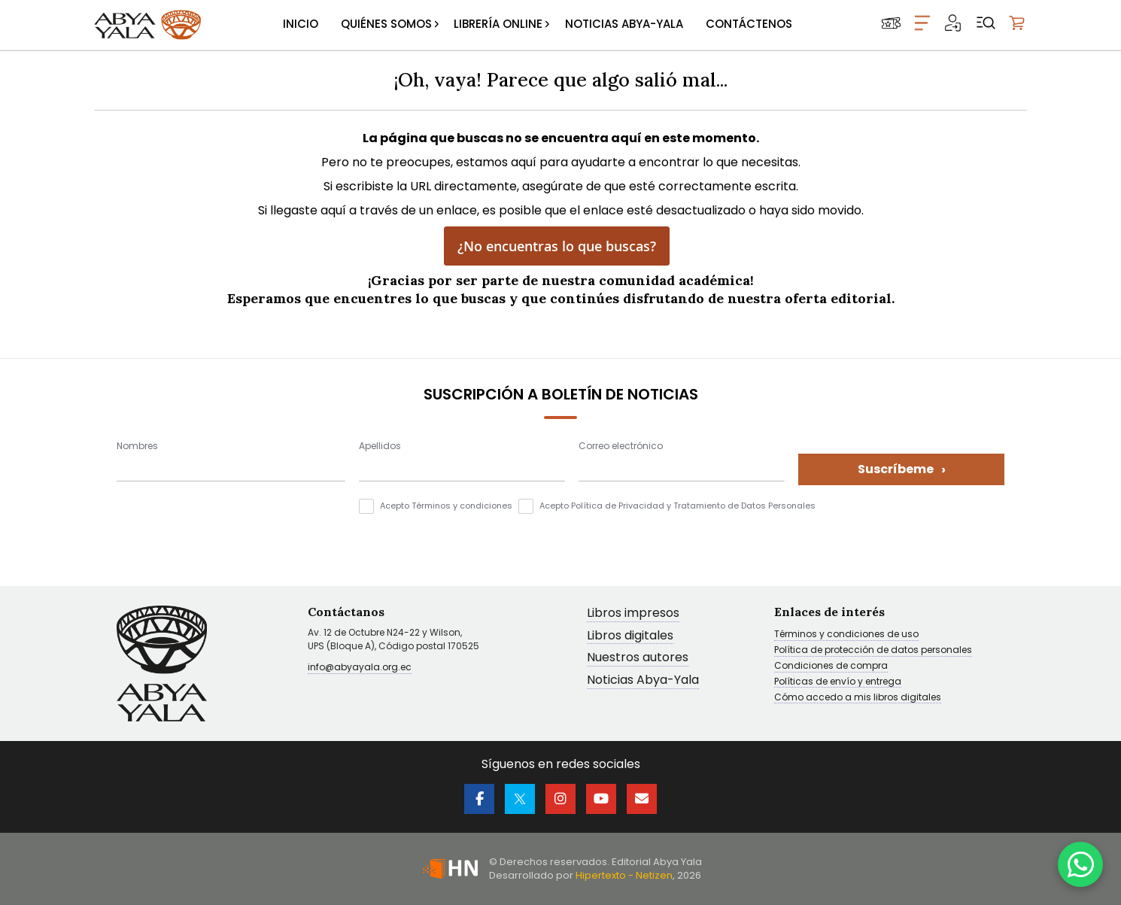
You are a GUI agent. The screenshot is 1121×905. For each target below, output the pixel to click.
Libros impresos (633, 613)
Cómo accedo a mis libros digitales (857, 697)
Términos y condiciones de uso (846, 634)
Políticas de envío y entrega (837, 682)
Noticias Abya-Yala (643, 680)
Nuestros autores (637, 658)
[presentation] (231, 528)
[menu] (537, 25)
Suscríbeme (902, 469)
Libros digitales (630, 636)
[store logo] (147, 25)
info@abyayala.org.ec (360, 667)
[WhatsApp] (1080, 864)
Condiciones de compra (831, 666)
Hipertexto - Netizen (624, 875)
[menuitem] (300, 25)
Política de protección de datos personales (873, 650)
